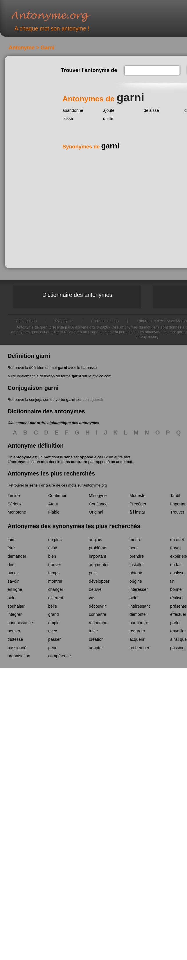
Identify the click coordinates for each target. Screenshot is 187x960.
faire (12, 539)
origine (136, 581)
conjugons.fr (93, 399)
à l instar (137, 512)
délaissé (151, 110)
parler (175, 622)
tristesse (15, 639)
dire (11, 564)
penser (14, 631)
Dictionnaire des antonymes (77, 295)
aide (11, 597)
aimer (13, 572)
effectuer (178, 614)
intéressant (140, 606)
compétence (59, 656)
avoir (52, 548)
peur (52, 647)
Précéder (138, 504)
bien (52, 556)
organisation (19, 656)
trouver (54, 564)
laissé (67, 118)
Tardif (175, 495)
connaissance (20, 622)
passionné (17, 647)
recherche (98, 622)
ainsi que (178, 639)
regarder (137, 631)
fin (172, 581)
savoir (13, 581)
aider (134, 597)
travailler (178, 631)
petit (93, 572)
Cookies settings (104, 321)
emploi (54, 622)
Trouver (177, 512)
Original (96, 512)
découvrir (97, 606)
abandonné (72, 110)
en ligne (15, 589)
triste (93, 631)
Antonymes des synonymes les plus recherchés (74, 526)
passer (54, 639)
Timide (14, 495)
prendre (137, 556)
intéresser (139, 589)
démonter (138, 614)
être (11, 548)
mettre (135, 539)
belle (52, 606)
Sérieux (14, 504)
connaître (97, 614)
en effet (177, 539)
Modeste (137, 495)
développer (99, 581)
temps (54, 572)
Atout (53, 504)
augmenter (99, 564)
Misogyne (98, 495)
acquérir (137, 639)
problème (97, 548)
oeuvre (95, 589)
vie (91, 597)
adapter (96, 647)
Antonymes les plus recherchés (51, 473)
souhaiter (16, 606)
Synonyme (64, 321)
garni (62, 367)
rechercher (139, 647)
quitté (108, 118)
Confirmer (57, 495)
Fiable (54, 512)
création (96, 639)
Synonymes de (90, 147)
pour (134, 548)
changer (55, 589)
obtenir (136, 572)
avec (52, 631)
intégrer (14, 614)
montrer (55, 581)
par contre (139, 622)
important (97, 556)
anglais (95, 539)
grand (53, 614)
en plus (55, 539)
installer (137, 564)
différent (55, 597)
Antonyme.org (59, 16)
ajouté (108, 110)
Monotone (17, 512)
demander (17, 556)
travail (175, 548)
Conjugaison (26, 321)
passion (177, 647)
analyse (177, 572)
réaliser (177, 597)
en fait (175, 564)
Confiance (98, 504)
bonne (176, 589)
